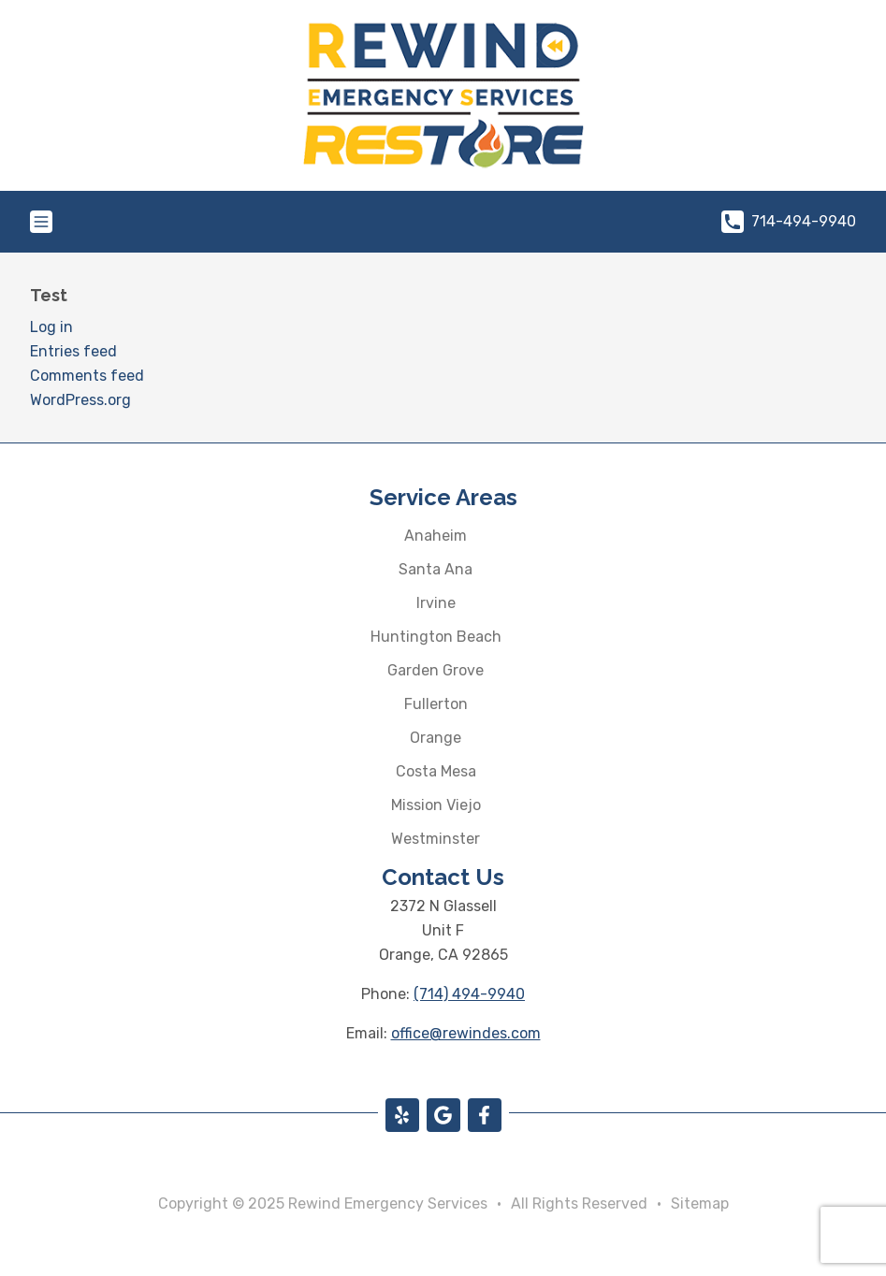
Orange (435, 738)
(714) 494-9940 (469, 994)
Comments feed (87, 375)
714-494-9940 (788, 221)
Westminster (435, 839)
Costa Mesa (436, 771)
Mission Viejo (436, 805)
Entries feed (73, 351)
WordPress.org (80, 400)
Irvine (436, 603)
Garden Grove (435, 670)
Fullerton (436, 704)
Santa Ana (435, 569)
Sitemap (700, 1203)
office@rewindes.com (466, 1033)
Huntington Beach (435, 636)
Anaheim (435, 535)
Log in (51, 327)
